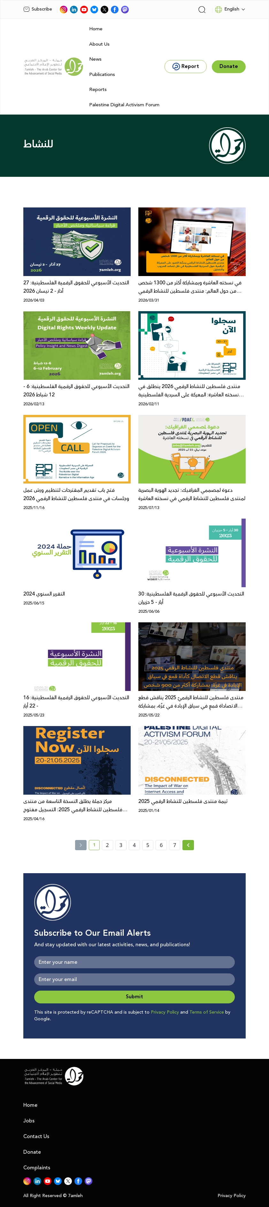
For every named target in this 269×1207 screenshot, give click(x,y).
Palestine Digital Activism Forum (124, 105)
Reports (98, 89)
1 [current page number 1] (96, 846)
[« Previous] (81, 845)
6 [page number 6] (161, 845)
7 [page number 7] (174, 845)
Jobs (29, 1121)
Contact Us (36, 1136)
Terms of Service (206, 1012)
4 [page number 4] (134, 845)
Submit (134, 997)
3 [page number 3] (120, 845)
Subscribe (37, 9)
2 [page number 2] (107, 845)
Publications (102, 74)
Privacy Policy (165, 1012)
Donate (32, 1152)
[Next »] (188, 845)
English (227, 9)
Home (96, 29)
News (95, 59)
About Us (99, 44)
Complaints (36, 1168)
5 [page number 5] (147, 845)
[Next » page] (188, 845)
